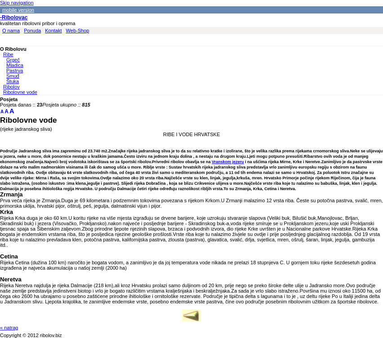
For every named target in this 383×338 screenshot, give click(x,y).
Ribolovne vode (20, 92)
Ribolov (11, 86)
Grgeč (13, 59)
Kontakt (53, 30)
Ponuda (32, 30)
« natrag (9, 327)
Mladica (14, 65)
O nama (11, 30)
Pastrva (14, 70)
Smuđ (12, 76)
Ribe (8, 54)
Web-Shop (77, 30)
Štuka (12, 81)
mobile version (18, 10)
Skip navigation (17, 2)
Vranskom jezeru (228, 162)
